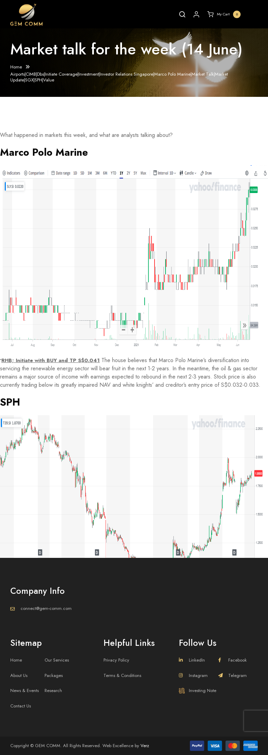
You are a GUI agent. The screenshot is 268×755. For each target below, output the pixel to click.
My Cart (224, 14)
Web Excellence (117, 745)
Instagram (193, 675)
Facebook (232, 660)
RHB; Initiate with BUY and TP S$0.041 (52, 360)
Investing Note (197, 690)
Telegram (232, 675)
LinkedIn (192, 660)
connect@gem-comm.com (46, 608)
